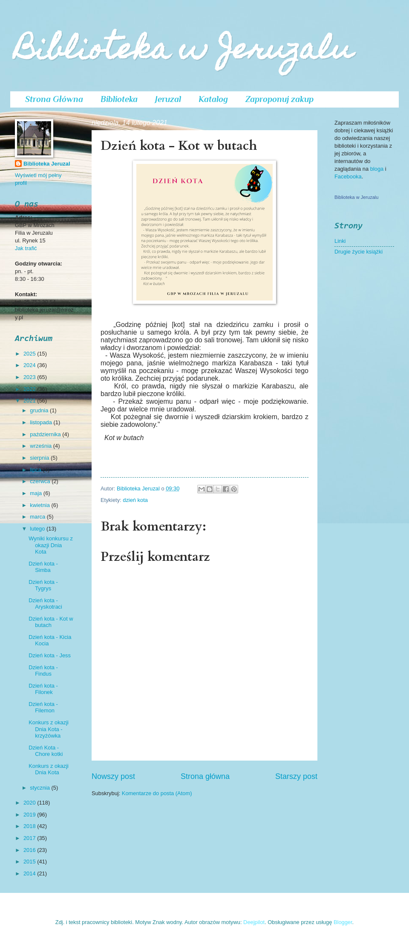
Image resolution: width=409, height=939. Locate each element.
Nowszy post (113, 776)
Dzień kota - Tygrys (43, 585)
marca (38, 516)
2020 (30, 802)
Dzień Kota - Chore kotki (46, 750)
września (41, 446)
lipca (36, 470)
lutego (38, 528)
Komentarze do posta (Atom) (157, 793)
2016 (30, 850)
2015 (30, 861)
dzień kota (135, 500)
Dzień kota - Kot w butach (51, 621)
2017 (30, 838)
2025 (30, 353)
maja (36, 493)
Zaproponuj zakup (279, 99)
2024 (30, 365)
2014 (30, 873)
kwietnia (40, 505)
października (46, 434)
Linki (340, 241)
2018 (30, 826)
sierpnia (40, 458)
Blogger (343, 922)
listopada (41, 422)
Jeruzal (168, 99)
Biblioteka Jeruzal (46, 163)
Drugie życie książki (358, 251)
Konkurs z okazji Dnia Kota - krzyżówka (49, 729)
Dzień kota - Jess (50, 655)
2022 (30, 389)
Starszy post (296, 776)
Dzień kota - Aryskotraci (45, 603)
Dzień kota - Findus (43, 670)
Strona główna (205, 776)
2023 (30, 377)
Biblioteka (119, 99)
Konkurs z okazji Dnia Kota (49, 769)
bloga (377, 169)
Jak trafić (26, 248)
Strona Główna (54, 99)
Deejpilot (254, 922)
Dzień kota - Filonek (43, 688)
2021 (30, 400)
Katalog (213, 99)
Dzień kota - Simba (43, 566)
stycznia (40, 787)
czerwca (41, 481)
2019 (30, 814)
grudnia (40, 410)
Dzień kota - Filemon (43, 707)
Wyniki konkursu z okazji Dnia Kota (51, 545)
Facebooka (348, 176)
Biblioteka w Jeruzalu (184, 52)
